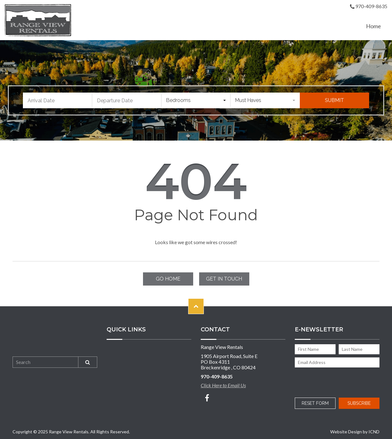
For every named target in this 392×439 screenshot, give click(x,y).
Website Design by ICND (354, 431)
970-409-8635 (368, 7)
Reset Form (315, 403)
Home (373, 26)
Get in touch (224, 279)
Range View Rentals (38, 20)
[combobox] (196, 100)
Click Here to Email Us (223, 385)
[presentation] (336, 381)
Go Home (168, 279)
